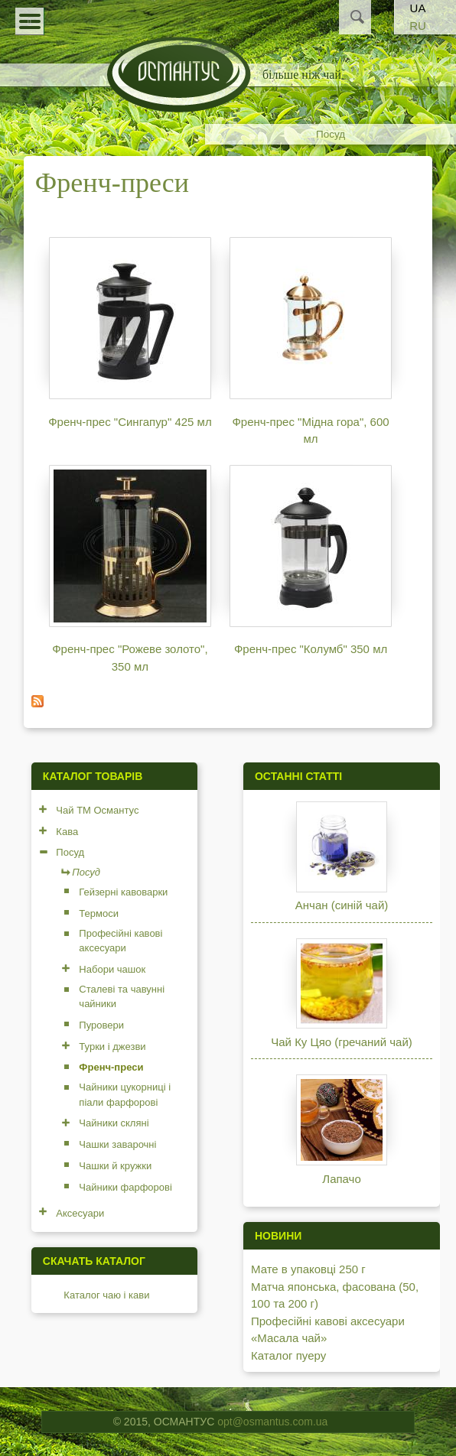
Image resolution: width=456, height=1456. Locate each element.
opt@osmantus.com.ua (272, 1421)
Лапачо (341, 1178)
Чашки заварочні (117, 1144)
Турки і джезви (112, 1046)
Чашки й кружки (115, 1166)
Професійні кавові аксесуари (120, 941)
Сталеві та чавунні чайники (121, 996)
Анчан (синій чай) (341, 905)
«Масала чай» (289, 1337)
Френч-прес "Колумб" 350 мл (310, 648)
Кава (67, 831)
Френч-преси (111, 1067)
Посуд (330, 134)
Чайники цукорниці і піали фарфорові (125, 1094)
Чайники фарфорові (125, 1187)
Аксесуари (80, 1213)
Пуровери (101, 1025)
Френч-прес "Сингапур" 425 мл (130, 421)
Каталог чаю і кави (106, 1295)
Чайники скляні (113, 1123)
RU (417, 25)
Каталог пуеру (288, 1355)
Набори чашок (112, 969)
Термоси (99, 913)
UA (418, 8)
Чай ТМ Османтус (97, 810)
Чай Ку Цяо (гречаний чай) (341, 1041)
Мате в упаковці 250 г (308, 1269)
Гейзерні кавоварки (123, 892)
